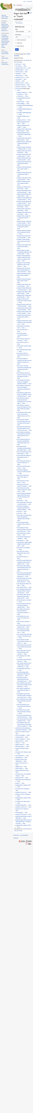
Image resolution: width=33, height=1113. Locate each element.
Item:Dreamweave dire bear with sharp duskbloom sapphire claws (24, 605)
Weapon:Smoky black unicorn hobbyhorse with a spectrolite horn (24, 322)
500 (21, 62)
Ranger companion (22, 92)
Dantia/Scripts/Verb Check (23, 98)
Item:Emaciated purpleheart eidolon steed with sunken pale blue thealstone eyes (24, 495)
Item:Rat (19, 511)
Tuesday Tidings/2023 (21, 805)
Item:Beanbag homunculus (23, 668)
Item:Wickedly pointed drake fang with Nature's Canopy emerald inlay (24, 591)
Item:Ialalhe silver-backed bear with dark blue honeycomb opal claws (23, 610)
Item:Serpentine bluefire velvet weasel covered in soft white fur (24, 641)
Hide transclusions (21, 40)
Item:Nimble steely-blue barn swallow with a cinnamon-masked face (24, 665)
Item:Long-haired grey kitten (24, 349)
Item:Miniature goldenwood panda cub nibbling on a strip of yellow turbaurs (24, 394)
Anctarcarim (20, 96)
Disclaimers (15, 838)
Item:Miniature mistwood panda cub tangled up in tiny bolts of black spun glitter (24, 407)
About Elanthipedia (24, 835)
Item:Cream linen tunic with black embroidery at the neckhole (24, 652)
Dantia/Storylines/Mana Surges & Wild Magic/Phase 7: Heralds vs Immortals (24, 821)
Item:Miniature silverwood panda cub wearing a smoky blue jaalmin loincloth (24, 374)
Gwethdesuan (19, 757)
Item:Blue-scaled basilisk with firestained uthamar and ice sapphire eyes (24, 562)
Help (30, 12)
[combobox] (22, 31)
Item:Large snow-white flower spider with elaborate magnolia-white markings (24, 517)
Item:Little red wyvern (22, 342)
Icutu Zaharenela (20, 755)
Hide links (19, 43)
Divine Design (20, 101)
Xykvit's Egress (19, 768)
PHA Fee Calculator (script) (22, 731)
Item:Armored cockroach (23, 621)
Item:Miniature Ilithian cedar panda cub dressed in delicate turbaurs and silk (24, 414)
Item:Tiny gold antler (22, 329)
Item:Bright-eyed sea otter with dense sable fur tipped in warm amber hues (24, 695)
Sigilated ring (19, 766)
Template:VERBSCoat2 (23, 116)
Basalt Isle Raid (19, 777)
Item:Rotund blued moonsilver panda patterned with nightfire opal (24, 448)
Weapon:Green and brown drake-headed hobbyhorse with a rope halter (23, 270)
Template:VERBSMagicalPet (24, 112)
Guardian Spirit (19, 737)
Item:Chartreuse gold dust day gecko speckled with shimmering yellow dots (23, 441)
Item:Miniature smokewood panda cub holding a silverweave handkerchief (23, 387)
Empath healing (19, 69)
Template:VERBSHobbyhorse (24, 109)
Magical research (20, 744)
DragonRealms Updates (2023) (23, 797)
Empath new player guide (22, 748)
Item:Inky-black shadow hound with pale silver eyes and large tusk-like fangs (23, 421)
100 (15, 62)
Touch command (19, 23)
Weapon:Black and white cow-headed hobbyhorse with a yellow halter (24, 252)
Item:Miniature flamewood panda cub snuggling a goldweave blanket (23, 381)
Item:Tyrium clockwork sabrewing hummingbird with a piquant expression (24, 367)
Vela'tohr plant (19, 75)
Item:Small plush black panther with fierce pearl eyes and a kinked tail (24, 529)
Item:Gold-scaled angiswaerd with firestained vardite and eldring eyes (24, 574)
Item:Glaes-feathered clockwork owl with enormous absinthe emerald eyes (24, 360)
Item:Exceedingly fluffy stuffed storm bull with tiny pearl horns (23, 674)
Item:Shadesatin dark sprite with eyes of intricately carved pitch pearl (24, 684)
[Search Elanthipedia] (29, 8)
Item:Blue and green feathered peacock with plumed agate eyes (23, 679)
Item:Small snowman (22, 556)
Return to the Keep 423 (21, 763)
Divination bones (20, 77)
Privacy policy (16, 835)
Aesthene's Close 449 (21, 814)
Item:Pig (19, 513)
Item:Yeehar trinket (21, 587)
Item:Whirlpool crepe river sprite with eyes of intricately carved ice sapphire (24, 724)
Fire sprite (18, 64)
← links (23, 64)
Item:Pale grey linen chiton (23, 655)
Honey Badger (20, 103)
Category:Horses (21, 120)
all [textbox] (16, 37)
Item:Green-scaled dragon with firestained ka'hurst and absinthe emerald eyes (24, 567)
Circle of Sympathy (20, 735)
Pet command (19, 88)
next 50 (25, 60)
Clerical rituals (19, 71)
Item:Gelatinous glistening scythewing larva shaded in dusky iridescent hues (23, 434)
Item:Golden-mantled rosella (24, 346)
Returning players (20, 746)
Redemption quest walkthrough (23, 779)
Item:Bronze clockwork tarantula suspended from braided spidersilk (23, 507)
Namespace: (18, 34)
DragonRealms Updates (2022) (23, 785)
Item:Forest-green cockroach (24, 600)
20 (28, 60)
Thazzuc (18, 742)
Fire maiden (18, 66)
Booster (17, 783)
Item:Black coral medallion (23, 547)
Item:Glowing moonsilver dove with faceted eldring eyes (23, 630)
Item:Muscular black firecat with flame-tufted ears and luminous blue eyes (23, 428)
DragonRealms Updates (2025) (23, 825)
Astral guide (18, 79)
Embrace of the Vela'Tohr (22, 808)
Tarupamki (18, 73)
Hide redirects (20, 46)
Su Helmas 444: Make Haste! (23, 801)
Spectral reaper (19, 741)
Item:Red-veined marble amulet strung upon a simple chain (24, 489)
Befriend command (20, 84)
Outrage (18, 81)
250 (18, 62)
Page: (16, 29)
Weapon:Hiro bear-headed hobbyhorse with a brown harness (23, 264)
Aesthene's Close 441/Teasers (23, 794)
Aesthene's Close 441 (21, 792)
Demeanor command (21, 86)
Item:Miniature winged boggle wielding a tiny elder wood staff (24, 544)
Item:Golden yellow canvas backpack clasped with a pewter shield (23, 596)
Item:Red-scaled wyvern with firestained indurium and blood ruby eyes (24, 580)
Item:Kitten (20, 500)
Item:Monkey (20, 540)
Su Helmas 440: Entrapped (22, 788)
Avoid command (19, 83)
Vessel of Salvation (20, 739)
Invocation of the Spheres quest (23, 752)
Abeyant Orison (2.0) (21, 68)
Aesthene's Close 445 (21, 807)
